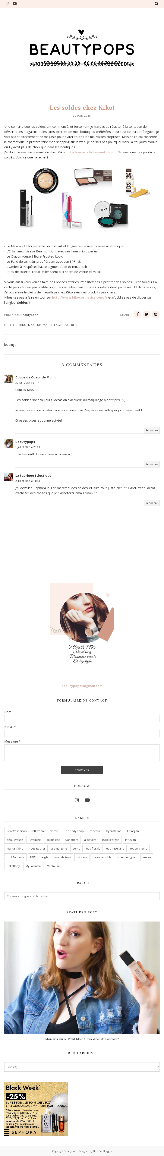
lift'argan (133, 831)
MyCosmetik (33, 866)
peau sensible (102, 857)
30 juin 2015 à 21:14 (27, 382)
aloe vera (90, 840)
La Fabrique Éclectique (33, 475)
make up (34, 325)
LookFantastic (15, 857)
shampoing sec (127, 857)
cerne (76, 848)
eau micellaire (115, 848)
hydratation (114, 831)
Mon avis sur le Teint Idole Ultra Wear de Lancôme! (82, 1039)
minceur (82, 857)
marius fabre (15, 848)
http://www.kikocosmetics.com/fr (94, 152)
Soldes (71, 325)
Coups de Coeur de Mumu (35, 377)
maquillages (53, 325)
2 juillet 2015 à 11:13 (27, 481)
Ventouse (53, 866)
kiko (22, 325)
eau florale (93, 848)
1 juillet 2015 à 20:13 (27, 447)
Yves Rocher (37, 848)
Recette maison (17, 831)
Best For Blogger (102, 1151)
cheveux (95, 831)
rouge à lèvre (138, 848)
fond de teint (62, 857)
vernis (54, 831)
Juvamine (35, 840)
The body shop (74, 831)
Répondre (152, 430)
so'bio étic (53, 840)
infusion (130, 840)
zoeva (147, 857)
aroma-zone (59, 848)
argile (44, 857)
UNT (32, 857)
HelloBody (13, 866)
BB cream (38, 831)
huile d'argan (110, 840)
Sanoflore (71, 840)
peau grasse (15, 840)
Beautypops (25, 442)
